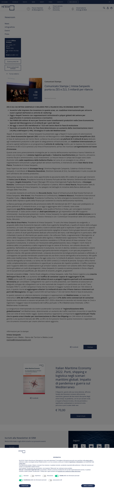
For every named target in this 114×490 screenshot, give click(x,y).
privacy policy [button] (89, 460)
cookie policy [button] (22, 463)
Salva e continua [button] (88, 485)
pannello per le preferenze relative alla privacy (69, 471)
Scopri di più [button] (25, 485)
